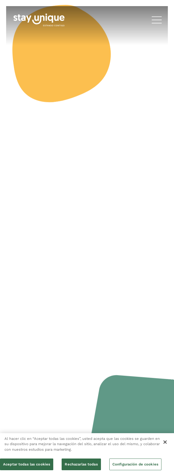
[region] (87, 453)
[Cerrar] (165, 442)
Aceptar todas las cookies (26, 464)
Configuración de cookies (135, 464)
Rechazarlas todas (81, 464)
